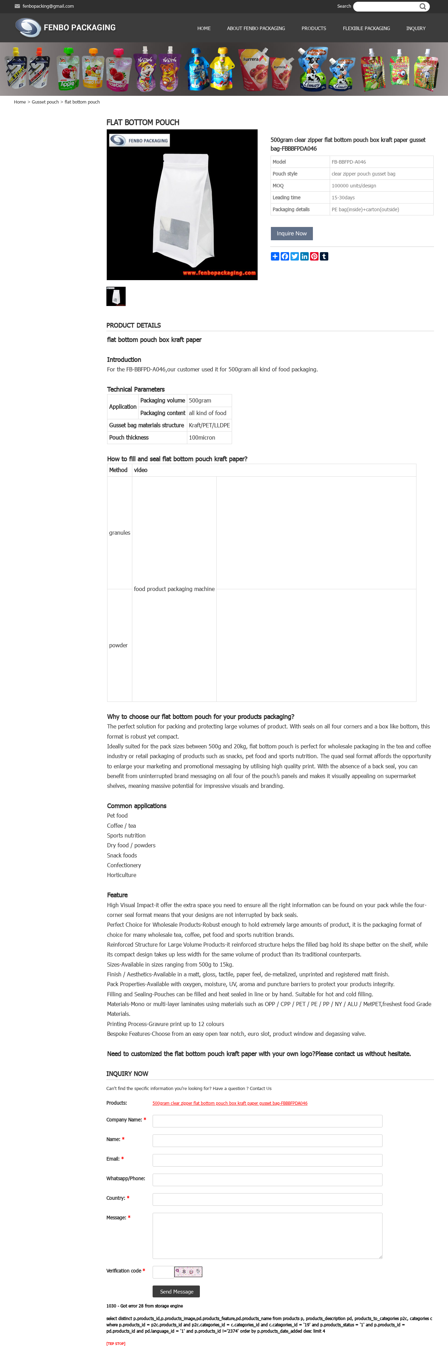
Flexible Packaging (366, 28)
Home (204, 28)
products (314, 28)
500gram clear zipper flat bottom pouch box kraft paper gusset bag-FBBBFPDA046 (230, 1103)
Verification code (125, 1271)
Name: (115, 1139)
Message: (118, 1217)
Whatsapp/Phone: (125, 1178)
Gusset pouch (45, 102)
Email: (115, 1159)
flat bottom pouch (82, 102)
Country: (118, 1198)
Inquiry (416, 28)
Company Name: (126, 1120)
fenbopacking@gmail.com (48, 6)
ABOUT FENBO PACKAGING (256, 28)
